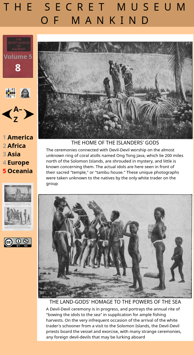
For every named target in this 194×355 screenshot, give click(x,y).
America (20, 137)
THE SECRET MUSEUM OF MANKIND (96, 13)
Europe (18, 162)
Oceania (20, 171)
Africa (16, 145)
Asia (14, 154)
